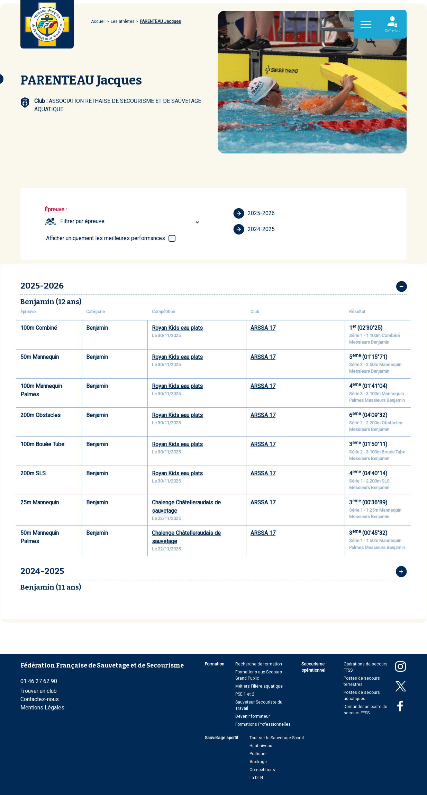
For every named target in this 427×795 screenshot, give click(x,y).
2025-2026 (254, 213)
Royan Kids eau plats (177, 328)
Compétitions (262, 769)
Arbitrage (258, 761)
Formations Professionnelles (263, 724)
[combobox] (130, 221)
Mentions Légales (42, 707)
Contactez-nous (39, 699)
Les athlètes (123, 21)
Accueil (98, 21)
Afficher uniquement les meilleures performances (105, 238)
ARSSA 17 (263, 328)
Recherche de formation (258, 664)
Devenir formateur (252, 716)
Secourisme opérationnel (313, 667)
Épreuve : (56, 209)
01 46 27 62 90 (38, 681)
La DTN (256, 777)
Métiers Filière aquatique (259, 686)
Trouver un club (38, 691)
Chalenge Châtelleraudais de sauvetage (186, 506)
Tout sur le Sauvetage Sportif (276, 737)
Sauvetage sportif (221, 737)
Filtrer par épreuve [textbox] (82, 221)
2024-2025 (254, 229)
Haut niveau (260, 745)
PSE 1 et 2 (244, 694)
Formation (214, 664)
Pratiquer (258, 753)
